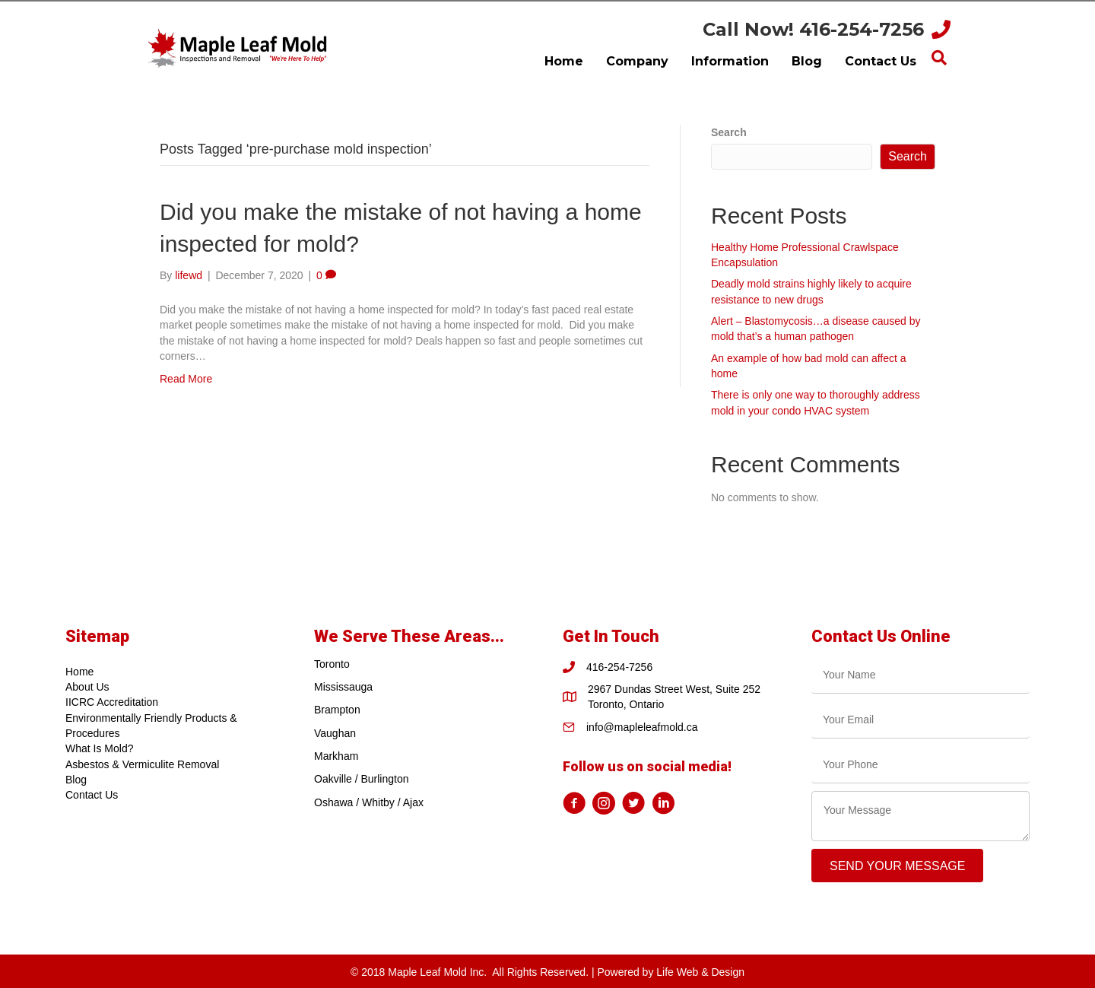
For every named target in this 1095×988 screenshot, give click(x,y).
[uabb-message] (920, 816)
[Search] (939, 57)
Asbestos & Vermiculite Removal (142, 764)
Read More (186, 379)
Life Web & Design (700, 972)
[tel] (920, 764)
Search (729, 132)
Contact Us (91, 795)
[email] (920, 720)
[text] (920, 675)
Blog (76, 780)
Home (79, 672)
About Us (87, 687)
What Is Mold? (99, 748)
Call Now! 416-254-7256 (813, 29)
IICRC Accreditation (111, 702)
